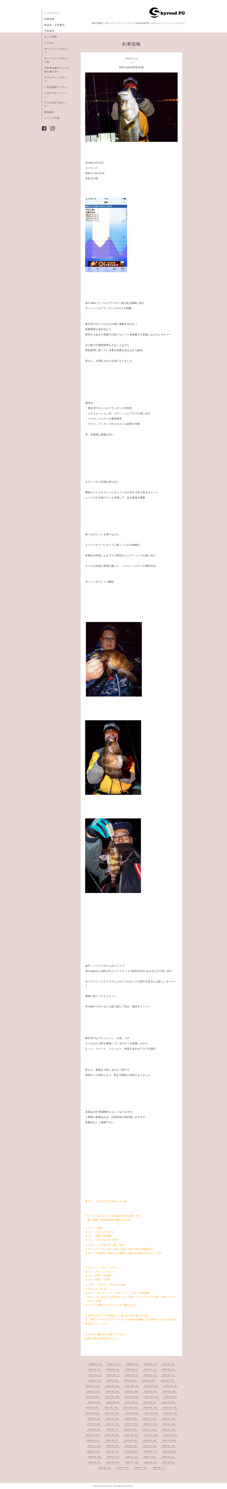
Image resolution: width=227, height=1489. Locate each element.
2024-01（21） (113, 1391)
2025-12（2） (150, 1364)
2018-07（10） (132, 1462)
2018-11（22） (150, 1457)
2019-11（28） (113, 1446)
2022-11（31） (92, 1407)
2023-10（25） (170, 1391)
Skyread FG (106, 1486)
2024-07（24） (93, 1386)
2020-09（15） (112, 1435)
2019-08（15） (169, 1446)
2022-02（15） (171, 1413)
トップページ (52, 12)
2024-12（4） (95, 1380)
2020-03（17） (131, 1440)
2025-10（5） (95, 1369)
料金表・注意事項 (54, 24)
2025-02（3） (150, 1375)
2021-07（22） (113, 1424)
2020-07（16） (151, 1435)
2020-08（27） (132, 1435)
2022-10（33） (111, 1407)
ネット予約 (50, 36)
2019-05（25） (132, 1451)
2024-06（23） (112, 1386)
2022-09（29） (131, 1407)
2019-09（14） (150, 1446)
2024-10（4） (130, 1380)
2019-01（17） (113, 1457)
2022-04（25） (132, 1413)
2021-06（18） (132, 1424)
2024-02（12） (94, 1391)
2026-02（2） (114, 1364)
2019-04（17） (151, 1451)
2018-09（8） (95, 1462)
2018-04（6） (105, 1467)
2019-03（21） (170, 1451)
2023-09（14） (93, 1396)
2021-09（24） (169, 1418)
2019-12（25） (95, 1446)
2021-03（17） (95, 1429)
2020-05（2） (94, 1440)
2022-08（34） (150, 1407)
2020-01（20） (170, 1440)
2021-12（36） (113, 1418)
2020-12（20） (150, 1429)
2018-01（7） (159, 1467)
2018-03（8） (123, 1467)
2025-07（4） (150, 1369)
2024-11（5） (113, 1380)
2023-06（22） (152, 1396)
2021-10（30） (150, 1418)
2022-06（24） (93, 1413)
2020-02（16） (150, 1440)
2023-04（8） (95, 1402)
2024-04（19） (152, 1386)
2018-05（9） (169, 1462)
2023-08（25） (112, 1396)
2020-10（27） (93, 1435)
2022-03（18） (152, 1413)
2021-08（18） (94, 1424)
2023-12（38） (132, 1391)
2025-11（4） (168, 1364)
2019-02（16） (95, 1457)
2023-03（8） (113, 1402)
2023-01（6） (150, 1402)
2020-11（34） (169, 1429)
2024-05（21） (132, 1386)
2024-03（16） (171, 1386)
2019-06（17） (113, 1451)
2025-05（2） (95, 1375)
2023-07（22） (132, 1396)
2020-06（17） (171, 1435)
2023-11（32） (151, 1391)
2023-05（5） (171, 1396)
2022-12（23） (169, 1402)
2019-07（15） (94, 1451)
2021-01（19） (131, 1429)
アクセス (49, 42)
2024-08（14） (168, 1380)
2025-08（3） (132, 1369)
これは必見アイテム (55, 86)
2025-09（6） (113, 1369)
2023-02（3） (132, 1402)
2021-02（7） (112, 1429)
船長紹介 (49, 112)
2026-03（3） (96, 1364)
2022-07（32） (170, 1407)
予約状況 (49, 30)
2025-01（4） (169, 1375)
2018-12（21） (132, 1457)
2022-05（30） (112, 1413)
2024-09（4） (149, 1380)
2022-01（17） (94, 1418)
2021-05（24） (151, 1424)
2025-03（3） (132, 1375)
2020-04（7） (112, 1440)
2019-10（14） (131, 1446)
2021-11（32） (131, 1418)
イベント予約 (52, 117)
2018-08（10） (113, 1462)
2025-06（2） (169, 1369)
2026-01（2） (132, 1364)
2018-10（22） (169, 1457)
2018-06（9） (150, 1462)
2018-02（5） (141, 1467)
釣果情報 (49, 18)
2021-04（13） (170, 1424)
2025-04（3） (114, 1375)
